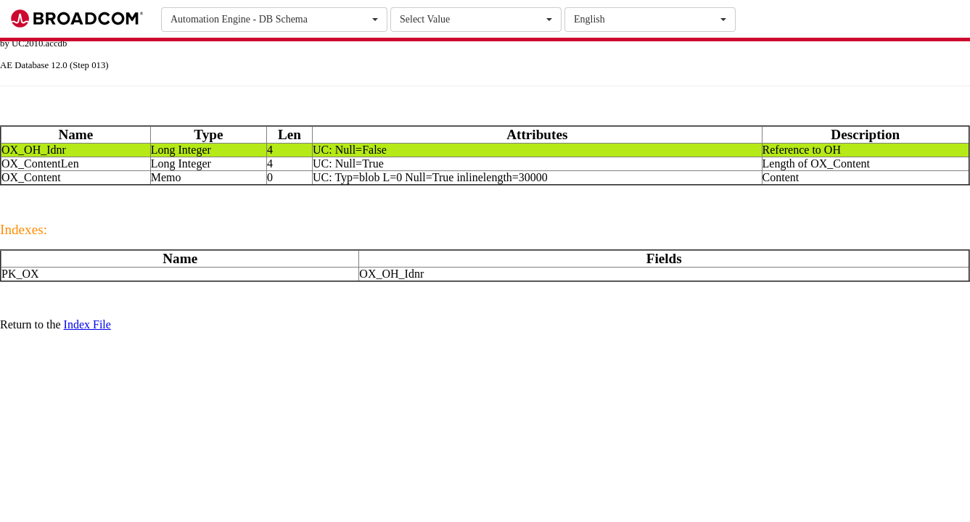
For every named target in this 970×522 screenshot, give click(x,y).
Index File (87, 324)
